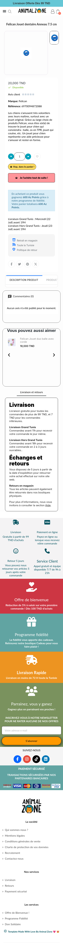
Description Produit (24, 279)
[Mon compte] (52, 11)
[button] (9, 11)
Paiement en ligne (47, 532)
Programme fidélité (31, 634)
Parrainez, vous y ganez (31, 703)
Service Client (47, 561)
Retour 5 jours (15, 560)
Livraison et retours (31, 392)
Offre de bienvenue (31, 599)
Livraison (15, 532)
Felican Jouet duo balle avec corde (37, 340)
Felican (23, 101)
